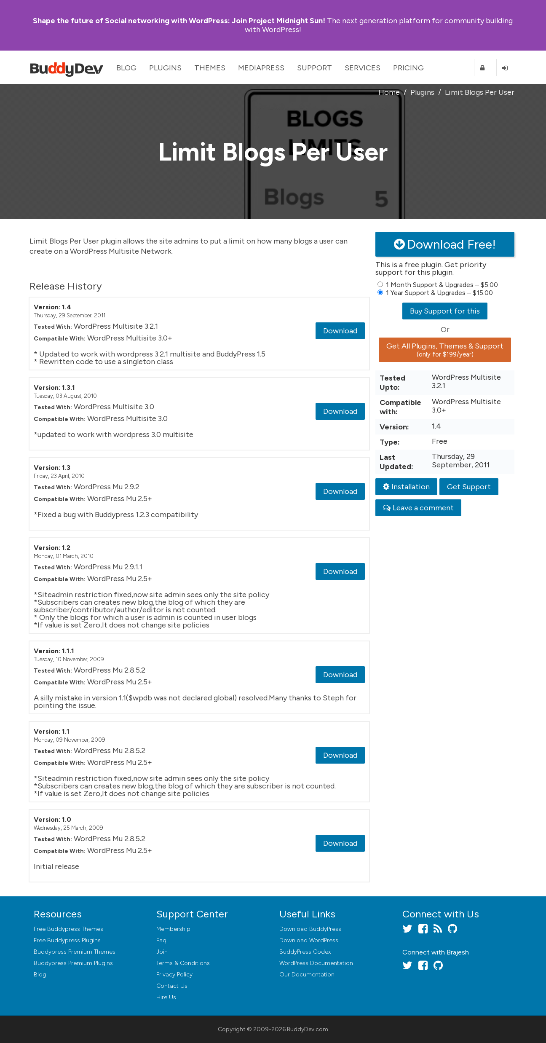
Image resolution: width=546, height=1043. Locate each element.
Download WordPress (308, 940)
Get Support (469, 486)
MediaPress (261, 67)
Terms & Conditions (183, 963)
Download (340, 330)
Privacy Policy (174, 974)
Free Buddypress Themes (68, 929)
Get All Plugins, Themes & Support (444, 349)
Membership (173, 929)
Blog (126, 67)
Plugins (165, 67)
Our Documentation (307, 974)
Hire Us (166, 997)
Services (362, 67)
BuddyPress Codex (305, 951)
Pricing (408, 67)
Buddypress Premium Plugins (73, 963)
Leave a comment (418, 507)
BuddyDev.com (307, 1029)
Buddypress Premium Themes (74, 951)
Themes (209, 67)
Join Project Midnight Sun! (179, 20)
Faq (161, 940)
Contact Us (171, 985)
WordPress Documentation (316, 963)
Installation (406, 486)
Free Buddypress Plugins (67, 940)
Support (314, 67)
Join (162, 951)
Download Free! (445, 244)
